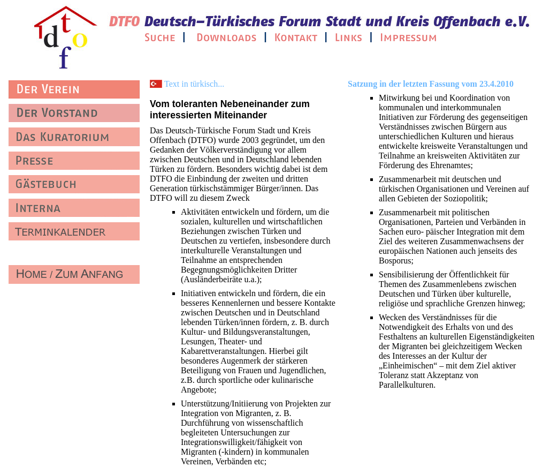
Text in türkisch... (194, 83)
